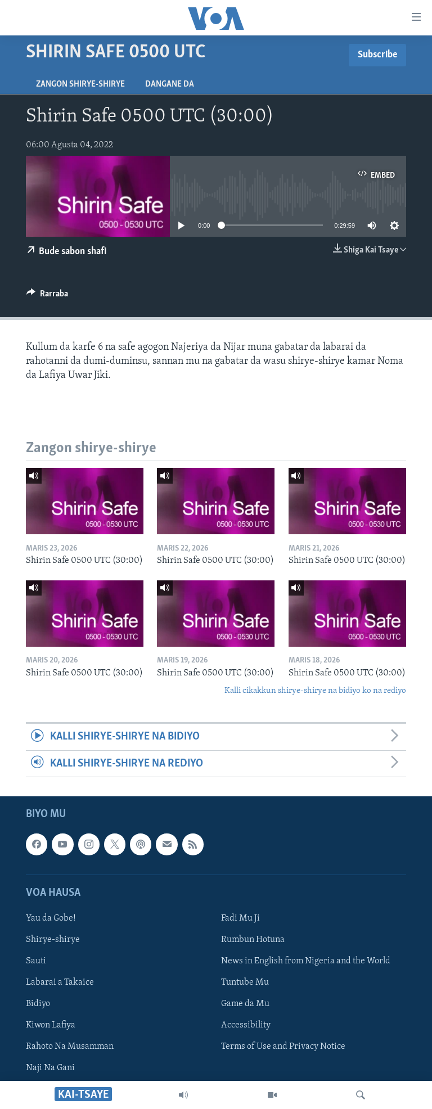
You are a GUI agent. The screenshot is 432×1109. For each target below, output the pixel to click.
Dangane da (169, 84)
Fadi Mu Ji (240, 918)
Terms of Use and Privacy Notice (283, 1046)
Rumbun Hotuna (253, 939)
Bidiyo (38, 1003)
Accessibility (246, 1025)
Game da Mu (245, 1003)
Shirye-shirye (53, 939)
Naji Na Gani (50, 1067)
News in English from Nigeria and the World (305, 961)
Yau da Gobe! (51, 918)
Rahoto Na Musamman (70, 1046)
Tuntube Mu (245, 982)
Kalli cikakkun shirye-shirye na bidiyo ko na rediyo (315, 691)
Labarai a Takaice (60, 982)
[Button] (47, 296)
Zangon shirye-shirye (80, 84)
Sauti (36, 961)
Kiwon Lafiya (50, 1025)
